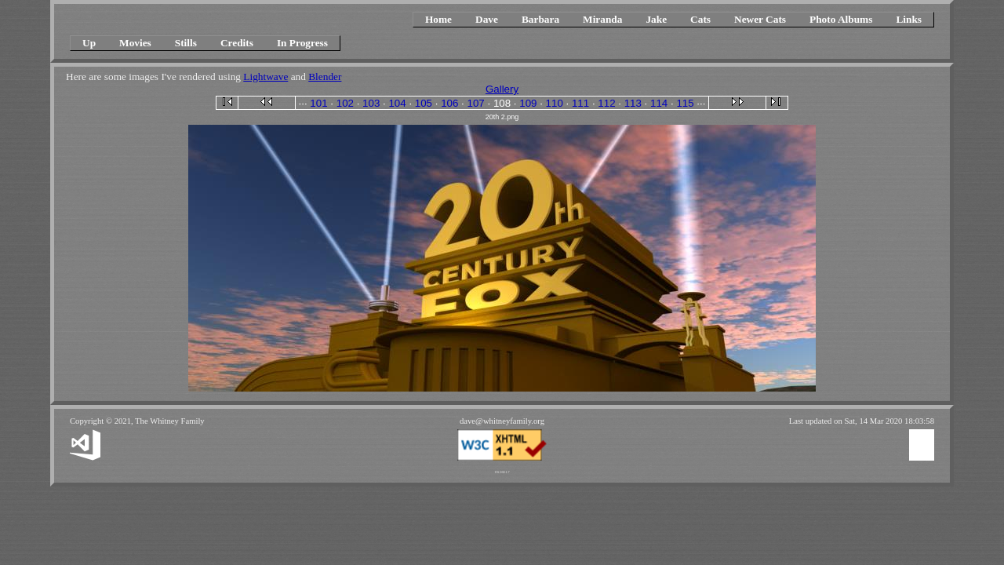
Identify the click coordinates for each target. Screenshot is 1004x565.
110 (554, 103)
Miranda (602, 19)
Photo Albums (840, 19)
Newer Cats (760, 19)
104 (397, 103)
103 (371, 103)
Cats (700, 19)
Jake (656, 19)
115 (684, 103)
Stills (186, 43)
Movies (135, 43)
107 (476, 103)
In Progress (302, 43)
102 (345, 103)
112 (606, 103)
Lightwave (265, 76)
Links (909, 19)
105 (423, 103)
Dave (486, 19)
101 (318, 103)
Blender (324, 76)
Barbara (540, 19)
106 (449, 103)
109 (528, 103)
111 (580, 103)
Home (438, 19)
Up (89, 43)
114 (659, 103)
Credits (236, 43)
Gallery (502, 89)
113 (633, 103)
